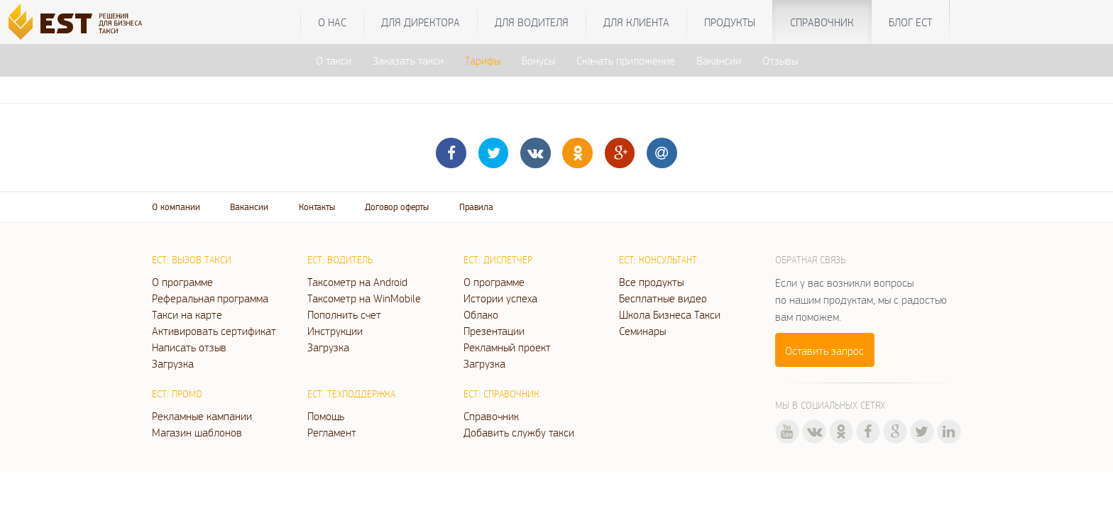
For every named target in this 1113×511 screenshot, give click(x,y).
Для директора (420, 22)
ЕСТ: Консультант (658, 259)
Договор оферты (397, 207)
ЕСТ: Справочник (501, 394)
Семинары (642, 331)
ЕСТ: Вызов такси (191, 259)
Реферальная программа (210, 298)
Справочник (822, 22)
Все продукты (651, 282)
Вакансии (718, 60)
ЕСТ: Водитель (340, 259)
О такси (333, 60)
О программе (182, 282)
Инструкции (335, 331)
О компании (176, 207)
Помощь (325, 416)
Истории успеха (500, 298)
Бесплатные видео (663, 298)
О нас (332, 22)
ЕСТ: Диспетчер (498, 259)
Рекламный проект (507, 347)
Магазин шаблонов (197, 432)
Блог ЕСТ (910, 22)
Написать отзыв (189, 347)
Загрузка (173, 363)
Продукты (729, 22)
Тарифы (482, 60)
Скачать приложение (625, 60)
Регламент (331, 432)
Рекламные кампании (202, 416)
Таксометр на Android (357, 282)
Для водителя (532, 22)
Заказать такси (408, 60)
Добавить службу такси (519, 432)
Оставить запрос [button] (824, 351)
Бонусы (538, 60)
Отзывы (780, 60)
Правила (476, 207)
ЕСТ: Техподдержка (351, 394)
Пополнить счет (344, 314)
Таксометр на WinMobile (364, 298)
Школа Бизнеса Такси (669, 314)
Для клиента (636, 22)
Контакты (317, 207)
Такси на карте (187, 314)
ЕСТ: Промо (177, 394)
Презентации (494, 331)
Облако (481, 314)
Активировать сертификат (214, 331)
